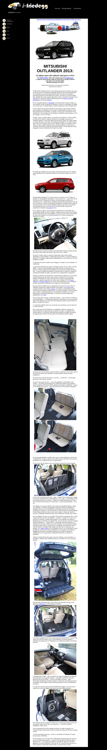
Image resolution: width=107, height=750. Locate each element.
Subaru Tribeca (45, 528)
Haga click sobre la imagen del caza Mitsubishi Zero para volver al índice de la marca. (59, 19)
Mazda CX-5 (42, 604)
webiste (53, 289)
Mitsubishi (51, 103)
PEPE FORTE (44, 78)
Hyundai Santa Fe (45, 281)
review (68, 287)
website (49, 100)
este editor (49, 207)
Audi (44, 295)
